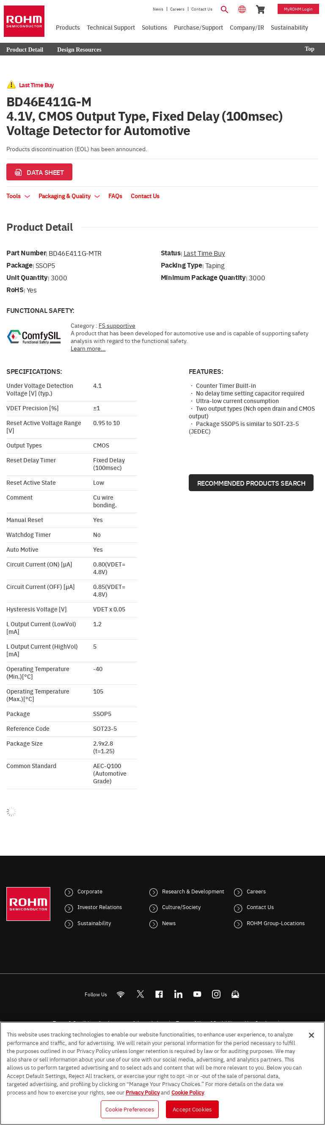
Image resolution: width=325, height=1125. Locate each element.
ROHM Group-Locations (276, 922)
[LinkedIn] (178, 994)
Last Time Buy (204, 252)
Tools (18, 195)
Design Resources (79, 50)
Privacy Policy (143, 1092)
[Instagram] (216, 994)
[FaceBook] (159, 994)
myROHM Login (298, 9)
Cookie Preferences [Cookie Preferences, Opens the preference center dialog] (129, 1109)
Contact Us (201, 9)
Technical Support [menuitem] (111, 27)
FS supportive (117, 325)
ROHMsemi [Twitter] (140, 994)
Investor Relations (99, 906)
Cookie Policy (187, 1092)
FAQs (115, 195)
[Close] (311, 1035)
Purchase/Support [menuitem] (198, 27)
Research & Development (193, 891)
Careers (177, 9)
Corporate (89, 891)
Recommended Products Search (251, 482)
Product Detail (24, 50)
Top (309, 49)
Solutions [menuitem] (154, 27)
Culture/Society (181, 906)
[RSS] (121, 994)
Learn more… (88, 348)
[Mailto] (235, 994)
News (158, 9)
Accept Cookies (192, 1109)
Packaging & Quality (69, 195)
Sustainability (94, 922)
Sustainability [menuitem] (289, 27)
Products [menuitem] (68, 27)
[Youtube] (197, 994)
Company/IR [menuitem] (247, 27)
